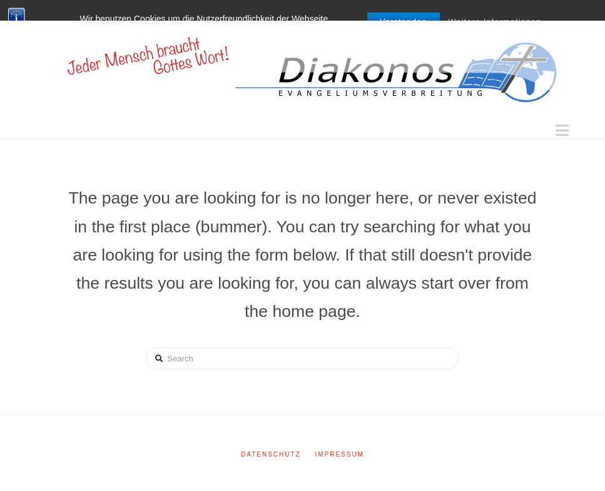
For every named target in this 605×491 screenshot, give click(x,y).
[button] (562, 130)
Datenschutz (271, 454)
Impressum (339, 454)
